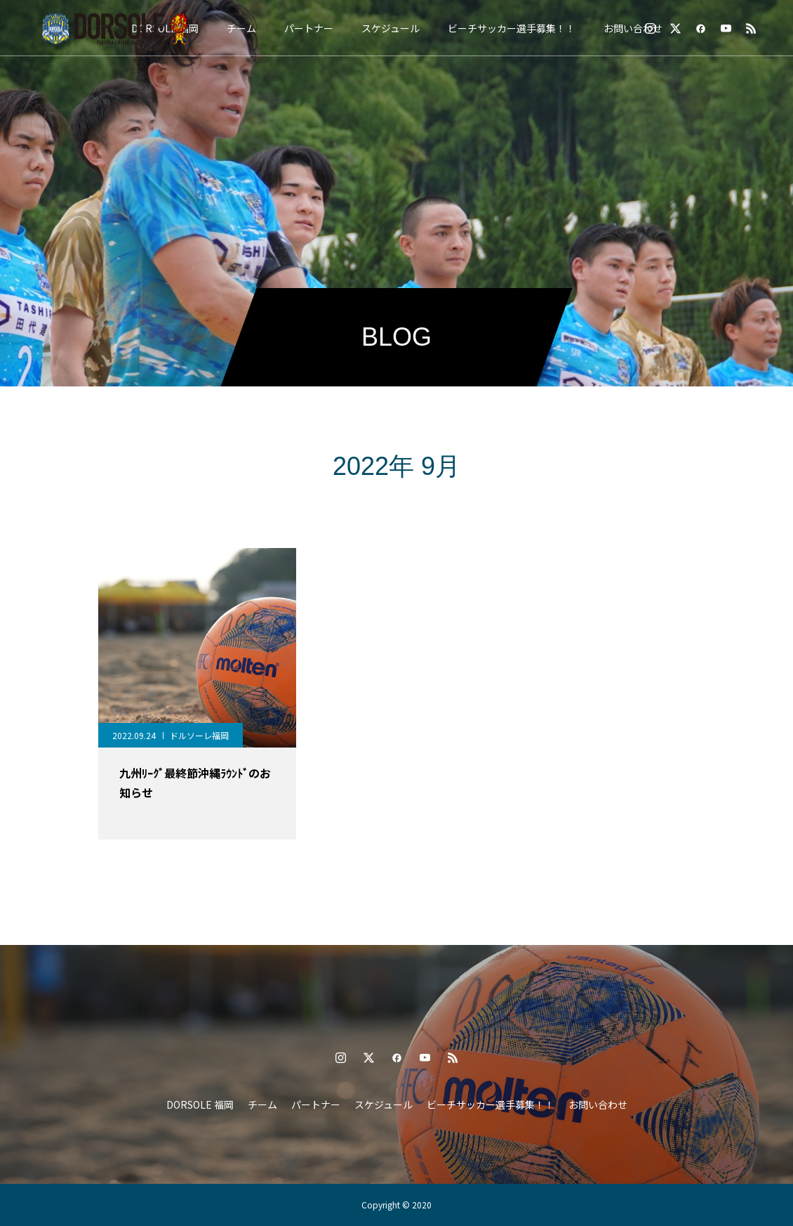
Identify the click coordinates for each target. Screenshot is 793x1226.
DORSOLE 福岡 (200, 1104)
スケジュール (390, 28)
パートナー (308, 28)
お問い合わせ (633, 28)
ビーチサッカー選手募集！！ (511, 28)
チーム (241, 28)
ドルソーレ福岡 (199, 735)
